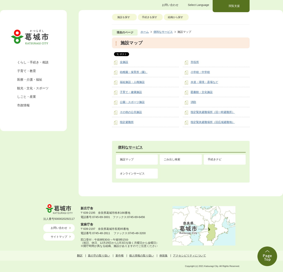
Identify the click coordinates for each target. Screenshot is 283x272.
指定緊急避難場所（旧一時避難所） (213, 112)
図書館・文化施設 (202, 92)
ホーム (145, 31)
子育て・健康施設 (131, 92)
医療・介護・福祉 (29, 79)
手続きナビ (214, 159)
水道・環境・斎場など (204, 82)
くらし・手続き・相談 (33, 62)
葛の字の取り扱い (99, 255)
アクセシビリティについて (189, 255)
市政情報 (23, 105)
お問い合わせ (59, 227)
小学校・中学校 (200, 72)
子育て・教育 (26, 71)
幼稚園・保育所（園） (133, 72)
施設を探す (123, 17)
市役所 (195, 62)
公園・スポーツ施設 (132, 102)
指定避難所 (127, 122)
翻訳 (80, 255)
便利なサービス (163, 31)
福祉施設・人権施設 (132, 82)
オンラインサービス (132, 173)
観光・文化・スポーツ (33, 88)
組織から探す (175, 17)
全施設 (124, 62)
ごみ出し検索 (172, 159)
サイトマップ (59, 236)
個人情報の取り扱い (141, 255)
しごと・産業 (26, 96)
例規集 (163, 255)
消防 (193, 102)
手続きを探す (149, 17)
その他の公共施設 (131, 112)
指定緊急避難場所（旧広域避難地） (213, 122)
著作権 (119, 255)
